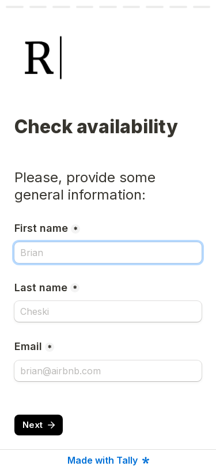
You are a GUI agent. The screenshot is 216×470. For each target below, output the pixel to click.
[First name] (108, 252)
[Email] (108, 370)
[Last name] (108, 311)
